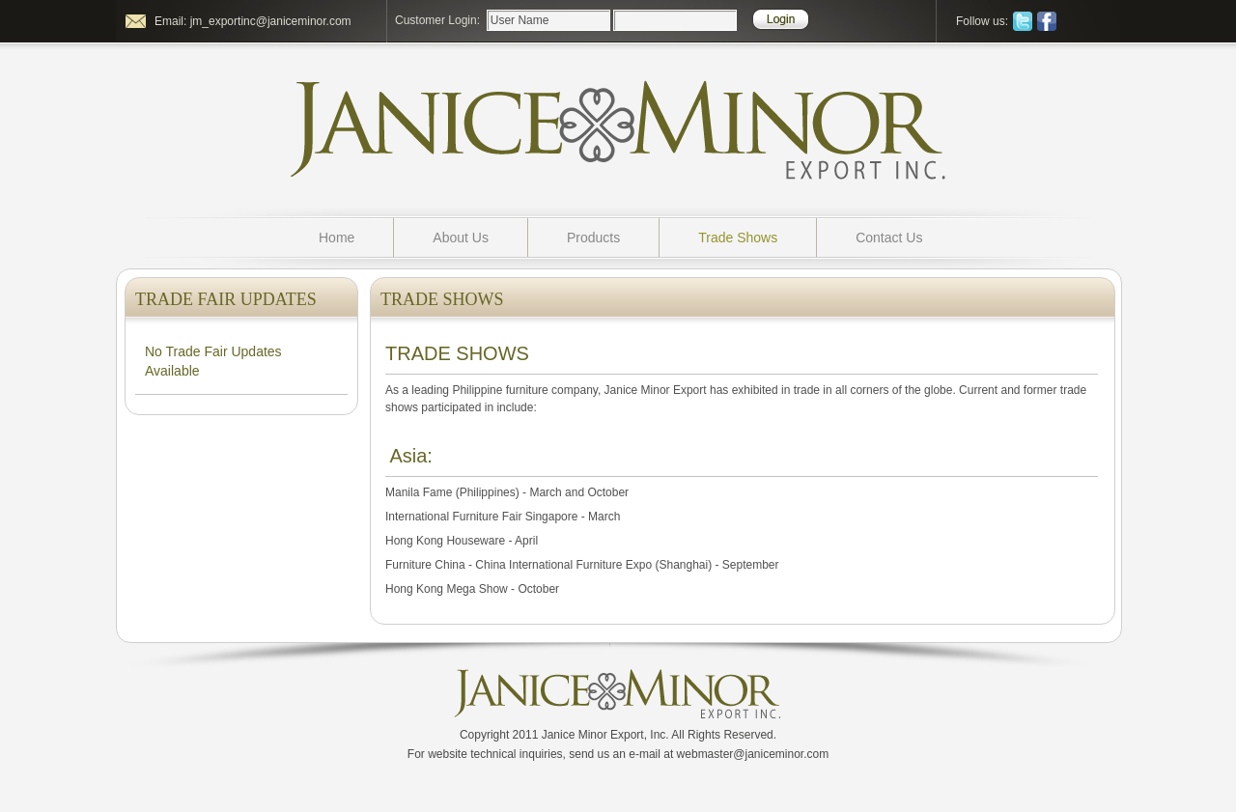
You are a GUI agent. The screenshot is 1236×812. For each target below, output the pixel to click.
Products (593, 237)
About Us (461, 237)
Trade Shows (737, 237)
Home (336, 237)
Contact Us (889, 237)
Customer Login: (437, 20)
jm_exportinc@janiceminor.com (270, 21)
